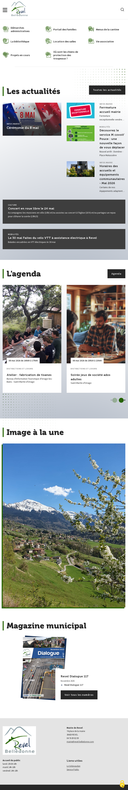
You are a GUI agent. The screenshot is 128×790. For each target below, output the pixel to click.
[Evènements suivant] (123, 400)
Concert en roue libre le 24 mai (31, 208)
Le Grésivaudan (73, 766)
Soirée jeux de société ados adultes (90, 377)
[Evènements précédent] (112, 400)
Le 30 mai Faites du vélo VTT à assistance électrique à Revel (52, 238)
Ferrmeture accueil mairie (110, 110)
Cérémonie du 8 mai (23, 128)
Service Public (73, 769)
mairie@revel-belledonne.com (80, 741)
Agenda (116, 273)
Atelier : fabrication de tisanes (29, 375)
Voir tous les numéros (79, 694)
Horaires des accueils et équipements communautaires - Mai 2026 (112, 174)
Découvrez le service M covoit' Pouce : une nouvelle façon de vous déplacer (112, 139)
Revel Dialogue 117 (72, 685)
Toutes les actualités (107, 89)
